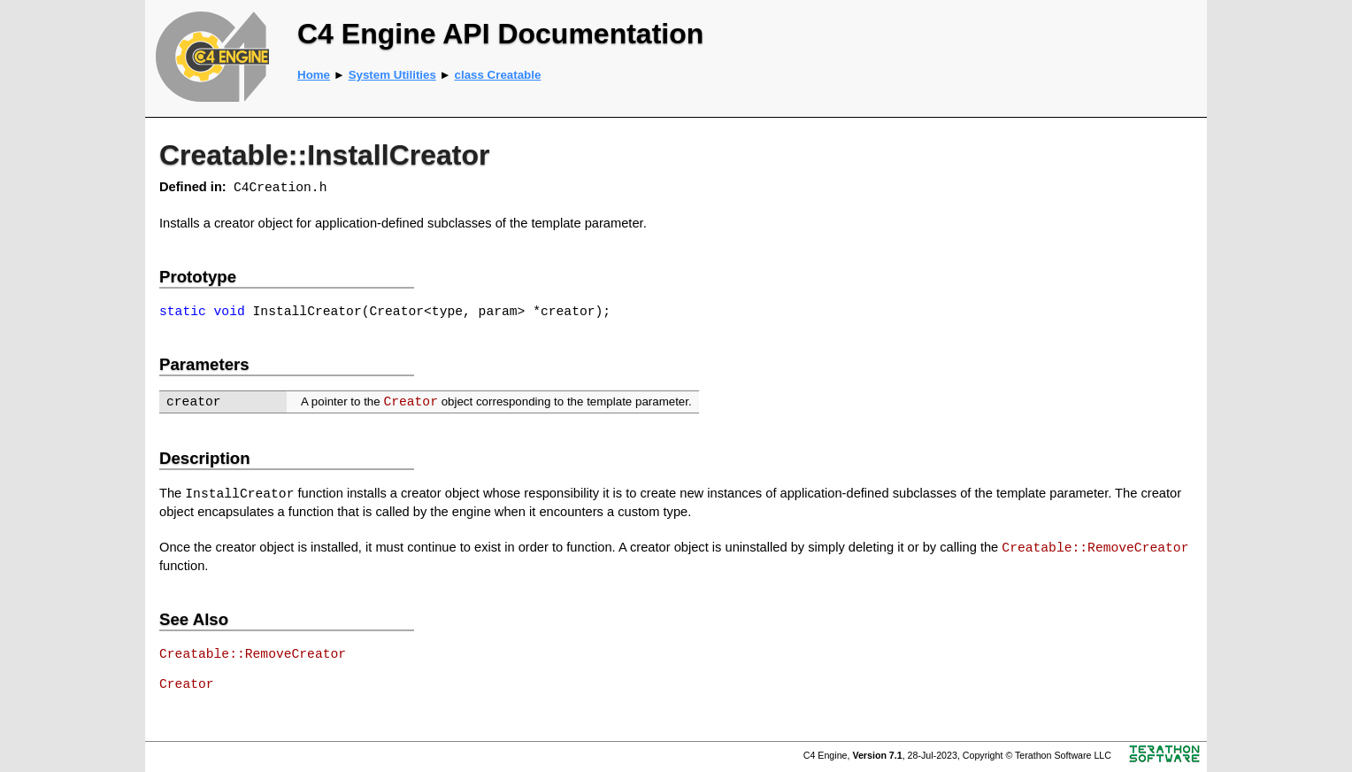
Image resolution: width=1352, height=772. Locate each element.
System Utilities (392, 74)
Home (313, 74)
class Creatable (498, 74)
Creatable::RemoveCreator (1095, 548)
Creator (410, 402)
